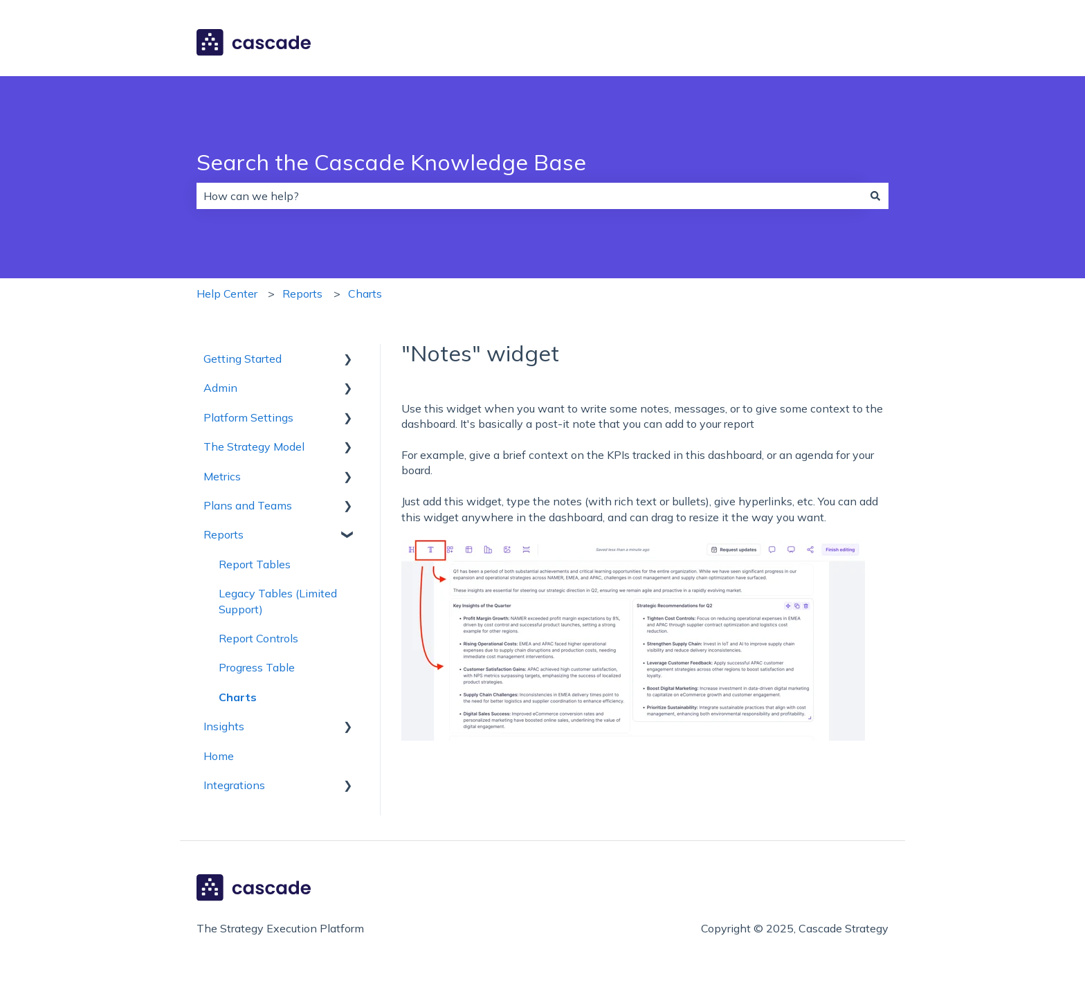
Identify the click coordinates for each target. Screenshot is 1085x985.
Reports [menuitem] (223, 534)
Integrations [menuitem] (234, 785)
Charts (365, 293)
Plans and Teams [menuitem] (247, 505)
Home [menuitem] (218, 756)
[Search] (875, 196)
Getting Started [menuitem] (242, 358)
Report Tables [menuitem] (255, 564)
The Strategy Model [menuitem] (253, 446)
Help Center (227, 293)
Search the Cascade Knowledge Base (391, 162)
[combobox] (529, 196)
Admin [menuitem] (220, 388)
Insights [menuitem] (223, 726)
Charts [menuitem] (238, 697)
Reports (302, 293)
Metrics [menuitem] (222, 476)
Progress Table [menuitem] (257, 667)
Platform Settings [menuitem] (248, 417)
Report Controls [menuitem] (258, 638)
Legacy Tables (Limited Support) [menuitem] (278, 600)
